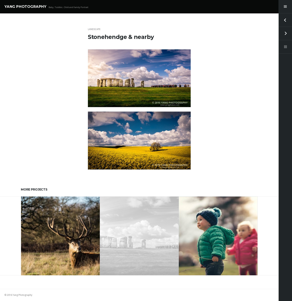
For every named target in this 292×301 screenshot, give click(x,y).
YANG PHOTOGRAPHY (25, 6)
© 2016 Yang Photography (18, 295)
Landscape (94, 29)
